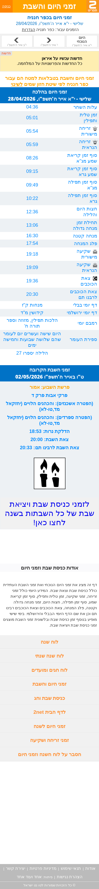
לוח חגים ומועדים (49, 670)
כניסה (6, 6)
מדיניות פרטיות (43, 868)
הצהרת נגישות (69, 877)
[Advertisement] (49, 812)
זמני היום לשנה (49, 726)
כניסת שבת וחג (49, 698)
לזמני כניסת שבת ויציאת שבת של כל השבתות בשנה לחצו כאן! (49, 513)
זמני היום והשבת (49, 684)
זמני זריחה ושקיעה (49, 740)
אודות (90, 868)
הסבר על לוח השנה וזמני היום (49, 754)
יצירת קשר (15, 868)
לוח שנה (49, 642)
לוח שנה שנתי (49, 656)
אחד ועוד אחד (29, 877)
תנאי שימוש (71, 868)
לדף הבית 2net (49, 712)
